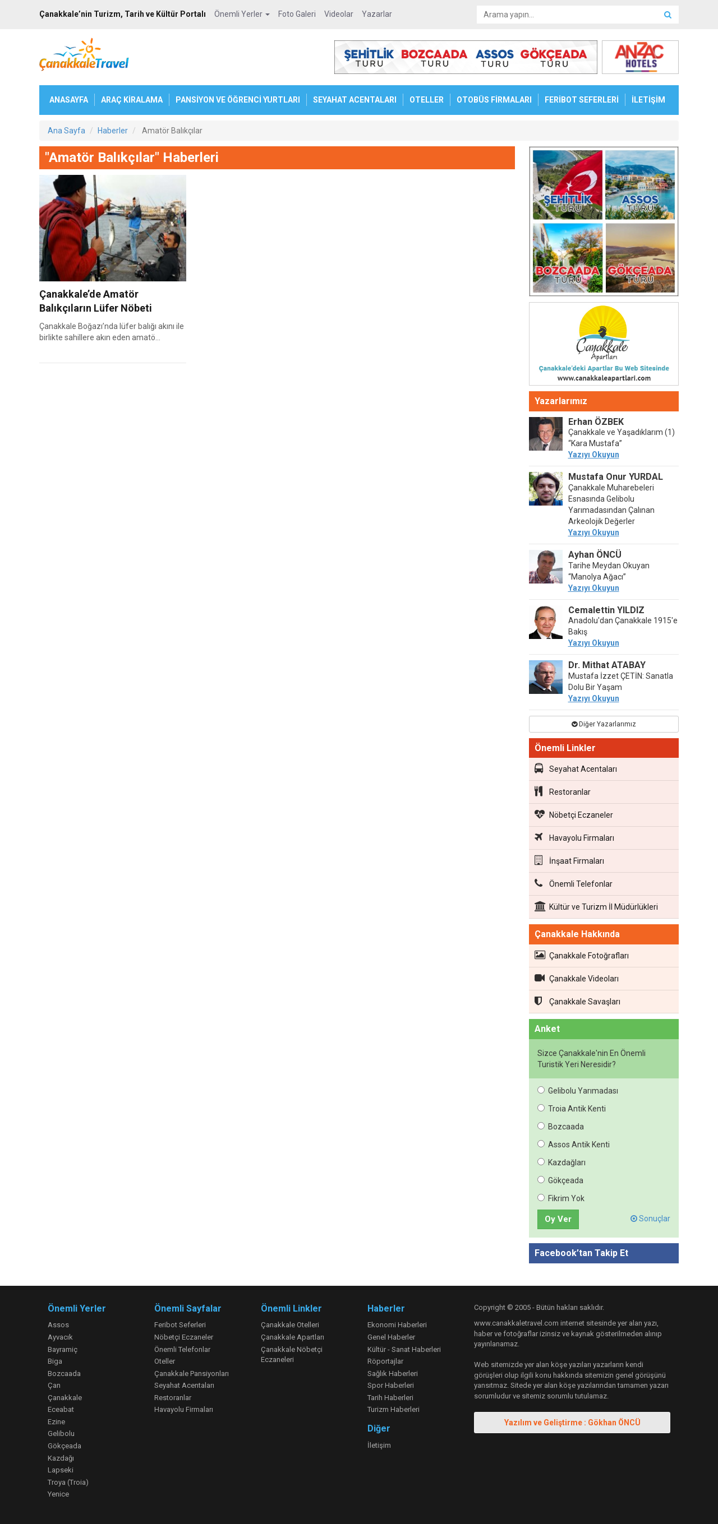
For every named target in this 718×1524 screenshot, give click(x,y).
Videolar (338, 14)
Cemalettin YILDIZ (606, 610)
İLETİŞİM (648, 99)
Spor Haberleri (390, 1385)
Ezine (56, 1422)
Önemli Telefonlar (574, 883)
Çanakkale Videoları (577, 978)
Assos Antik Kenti (573, 1144)
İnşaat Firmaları (569, 860)
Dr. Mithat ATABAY (607, 665)
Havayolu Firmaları (574, 837)
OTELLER (426, 99)
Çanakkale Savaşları (577, 1001)
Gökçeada (560, 1180)
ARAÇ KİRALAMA (132, 99)
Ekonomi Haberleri (397, 1325)
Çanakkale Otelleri (290, 1325)
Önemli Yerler (242, 14)
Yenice (58, 1494)
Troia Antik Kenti (571, 1108)
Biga (55, 1361)
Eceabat (61, 1409)
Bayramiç (62, 1349)
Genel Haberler (391, 1337)
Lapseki (60, 1470)
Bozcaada (560, 1126)
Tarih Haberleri (390, 1397)
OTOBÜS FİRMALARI (494, 99)
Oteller (164, 1361)
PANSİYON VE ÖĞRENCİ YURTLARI (238, 99)
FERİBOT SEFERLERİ (582, 99)
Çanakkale (65, 1397)
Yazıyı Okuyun (593, 454)
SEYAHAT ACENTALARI (355, 99)
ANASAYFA (68, 99)
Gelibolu (61, 1433)
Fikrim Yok (560, 1198)
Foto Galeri (297, 14)
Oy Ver (558, 1219)
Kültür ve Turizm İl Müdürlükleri (596, 906)
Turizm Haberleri (393, 1409)
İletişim (379, 1445)
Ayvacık (60, 1337)
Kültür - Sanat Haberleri (404, 1349)
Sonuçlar (650, 1218)
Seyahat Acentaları (576, 768)
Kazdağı (61, 1458)
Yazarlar (377, 14)
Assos (58, 1325)
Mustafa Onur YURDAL (615, 476)
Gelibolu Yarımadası (577, 1090)
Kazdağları (561, 1162)
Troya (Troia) (68, 1482)
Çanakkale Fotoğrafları (582, 955)
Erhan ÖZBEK (596, 421)
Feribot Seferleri (180, 1325)
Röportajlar (385, 1361)
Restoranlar (563, 791)
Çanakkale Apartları (292, 1337)
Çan (54, 1385)
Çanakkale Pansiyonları (191, 1373)
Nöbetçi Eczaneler (574, 814)
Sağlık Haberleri (392, 1373)
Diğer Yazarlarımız (604, 724)
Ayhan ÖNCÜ (595, 554)
